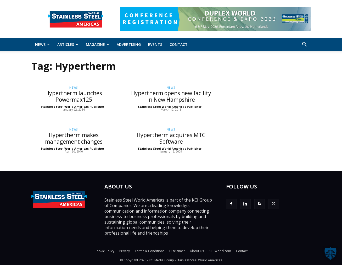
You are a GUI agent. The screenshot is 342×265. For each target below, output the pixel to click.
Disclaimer (177, 251)
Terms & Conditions (149, 251)
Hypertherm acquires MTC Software (171, 138)
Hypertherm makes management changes (74, 138)
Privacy (124, 251)
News (42, 44)
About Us (197, 251)
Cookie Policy (104, 251)
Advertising (129, 44)
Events (155, 44)
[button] (304, 45)
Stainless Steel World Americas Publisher (72, 107)
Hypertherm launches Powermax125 (73, 96)
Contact (179, 44)
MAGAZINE (97, 44)
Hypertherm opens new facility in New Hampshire (171, 96)
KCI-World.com (220, 251)
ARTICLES (67, 44)
